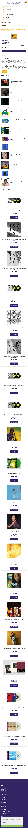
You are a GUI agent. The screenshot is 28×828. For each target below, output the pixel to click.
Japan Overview (9, 22)
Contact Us (3, 814)
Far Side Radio (8, 9)
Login (2, 816)
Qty (2, 47)
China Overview (3, 809)
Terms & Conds (3, 813)
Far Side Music (9, 6)
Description (4, 55)
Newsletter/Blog (9, 14)
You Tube (7, 17)
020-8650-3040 (3, 794)
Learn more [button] (5, 822)
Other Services (9, 20)
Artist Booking (3, 802)
